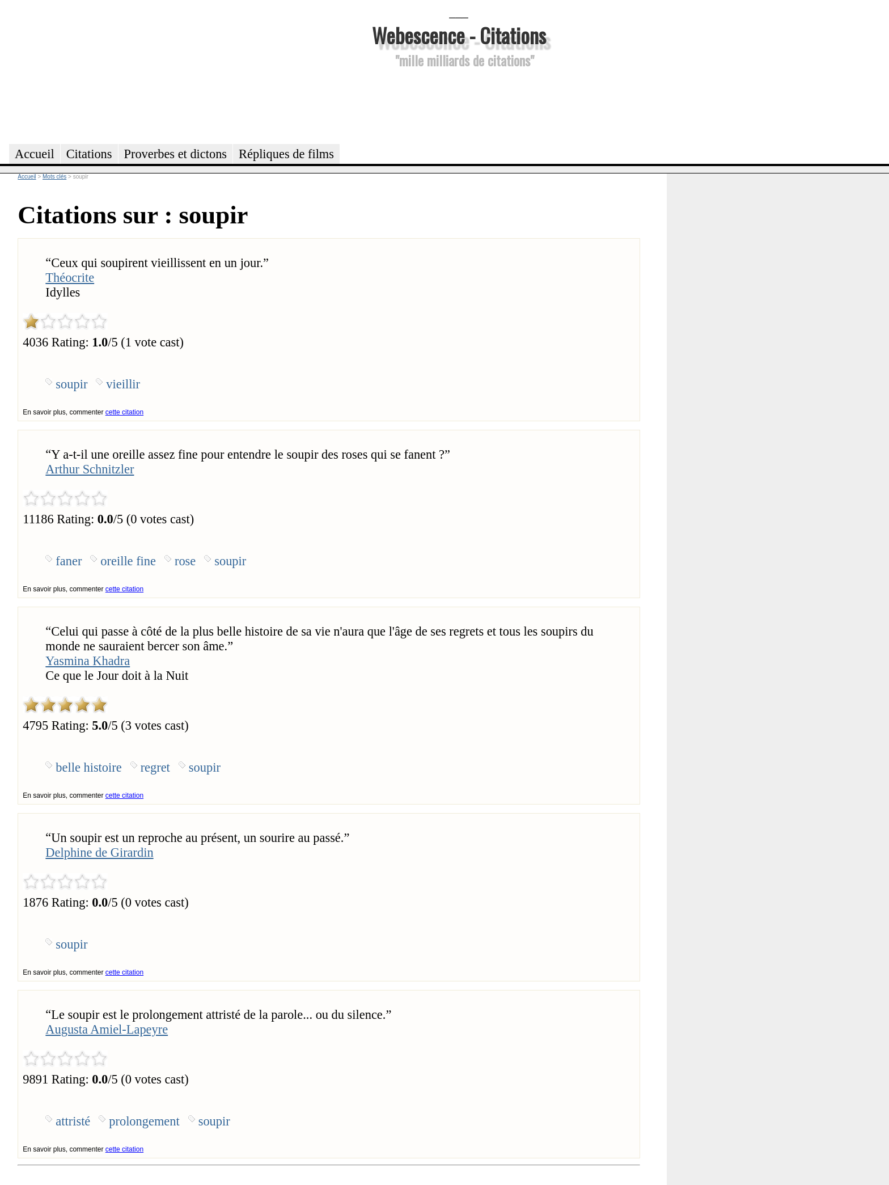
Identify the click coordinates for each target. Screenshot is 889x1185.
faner (69, 561)
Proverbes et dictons (175, 154)
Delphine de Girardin (99, 852)
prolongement (144, 1121)
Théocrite (69, 277)
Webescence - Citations (459, 35)
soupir (71, 384)
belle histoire (88, 767)
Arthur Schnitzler (89, 469)
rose (185, 561)
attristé (73, 1121)
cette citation (124, 412)
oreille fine (128, 561)
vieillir (123, 384)
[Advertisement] (458, 104)
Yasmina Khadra (87, 661)
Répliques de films (286, 154)
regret (155, 767)
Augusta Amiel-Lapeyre (106, 1029)
